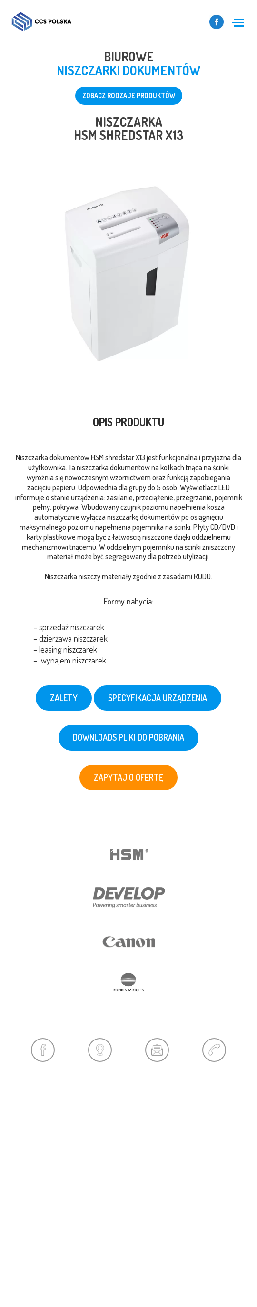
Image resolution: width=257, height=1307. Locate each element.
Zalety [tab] (64, 698)
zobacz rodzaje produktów (128, 95)
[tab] (128, 541)
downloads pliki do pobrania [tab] (128, 737)
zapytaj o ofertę (128, 777)
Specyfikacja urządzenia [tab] (157, 698)
